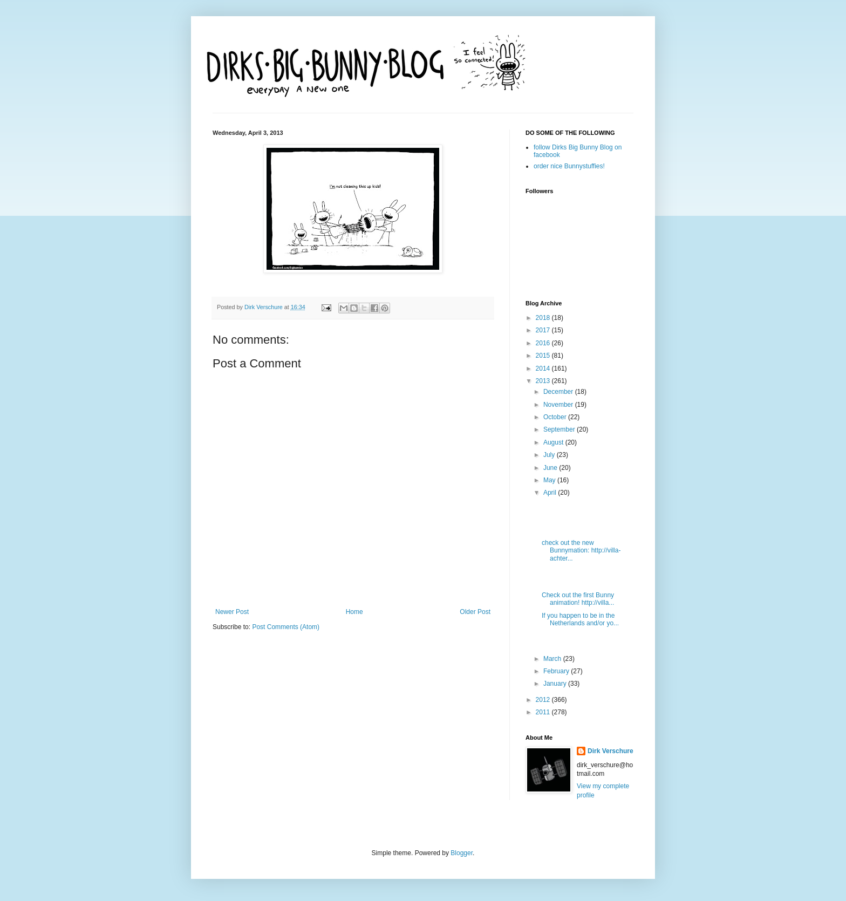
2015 (544, 355)
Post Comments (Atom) (285, 627)
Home (354, 612)
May (550, 480)
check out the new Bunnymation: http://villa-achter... (581, 550)
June (551, 468)
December (559, 391)
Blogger (462, 853)
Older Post (475, 612)
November (559, 404)
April (550, 492)
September (560, 429)
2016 (544, 343)
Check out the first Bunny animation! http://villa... (578, 598)
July (550, 455)
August (554, 442)
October (555, 417)
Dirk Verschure (264, 307)
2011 (544, 712)
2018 (544, 318)
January (555, 683)
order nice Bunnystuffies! (569, 166)
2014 (544, 368)
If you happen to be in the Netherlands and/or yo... (580, 619)
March (553, 659)
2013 (544, 381)
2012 (544, 700)
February (557, 671)
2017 (544, 330)
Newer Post (232, 612)
